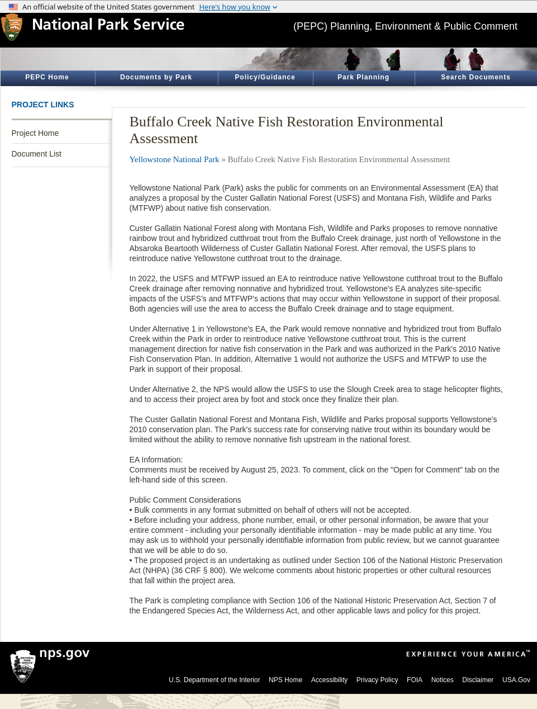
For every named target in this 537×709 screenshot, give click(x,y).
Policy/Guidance (265, 77)
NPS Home (285, 680)
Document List (36, 153)
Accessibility (329, 680)
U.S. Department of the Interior (214, 680)
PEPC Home (47, 77)
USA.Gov (516, 680)
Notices (442, 680)
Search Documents (476, 77)
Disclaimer (477, 680)
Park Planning (363, 77)
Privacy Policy (377, 680)
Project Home (35, 133)
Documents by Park (156, 77)
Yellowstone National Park (175, 159)
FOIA (414, 680)
